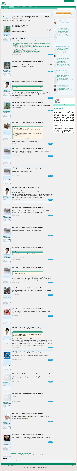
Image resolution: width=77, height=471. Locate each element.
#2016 (50, 359)
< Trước (13, 20)
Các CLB (9, 18)
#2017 (50, 381)
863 (10, 40)
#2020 (50, 442)
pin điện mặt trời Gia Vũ (61, 86)
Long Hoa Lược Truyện (61, 21)
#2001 (50, 54)
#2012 (50, 282)
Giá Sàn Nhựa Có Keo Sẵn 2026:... (63, 85)
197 (10, 406)
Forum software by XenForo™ (11, 465)
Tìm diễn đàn (4, 8)
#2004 (50, 110)
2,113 (10, 369)
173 (10, 323)
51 (10, 94)
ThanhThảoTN (20, 45)
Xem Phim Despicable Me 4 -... (62, 34)
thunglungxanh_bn (16, 18)
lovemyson (5, 382)
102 (25, 20)
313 (10, 386)
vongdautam (5, 360)
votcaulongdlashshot (21, 42)
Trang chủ (6, 6)
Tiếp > (30, 20)
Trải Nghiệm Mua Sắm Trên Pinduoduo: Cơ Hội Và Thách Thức (26, 51)
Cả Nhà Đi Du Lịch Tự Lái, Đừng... (63, 41)
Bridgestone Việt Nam (61, 65)
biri (3, 131)
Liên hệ (36, 6)
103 (27, 20)
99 (20, 20)
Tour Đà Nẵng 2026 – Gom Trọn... (63, 58)
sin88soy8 (19, 50)
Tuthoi (4, 295)
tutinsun (14, 202)
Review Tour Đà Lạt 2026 (61, 37)
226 (10, 161)
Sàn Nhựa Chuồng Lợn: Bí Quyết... (63, 88)
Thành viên (17, 6)
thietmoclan (5, 443)
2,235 (10, 447)
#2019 (50, 421)
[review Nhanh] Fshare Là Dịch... (62, 28)
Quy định (74, 465)
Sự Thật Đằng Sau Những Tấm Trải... (63, 91)
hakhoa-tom (5, 70)
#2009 (50, 215)
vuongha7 (5, 90)
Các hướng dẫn (24, 6)
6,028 (10, 38)
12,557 (10, 301)
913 (10, 303)
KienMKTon (19, 47)
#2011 (50, 259)
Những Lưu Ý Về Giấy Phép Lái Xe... (63, 64)
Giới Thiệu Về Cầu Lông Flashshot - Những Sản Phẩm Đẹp (25, 40)
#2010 (50, 235)
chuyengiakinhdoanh (60, 49)
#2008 (50, 199)
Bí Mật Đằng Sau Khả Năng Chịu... (63, 48)
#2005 (50, 143)
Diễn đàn (11, 6)
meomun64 (5, 402)
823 (10, 139)
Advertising (30, 6)
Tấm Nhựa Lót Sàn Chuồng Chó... (63, 31)
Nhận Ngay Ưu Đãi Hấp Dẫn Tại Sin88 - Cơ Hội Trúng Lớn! (25, 49)
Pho (4, 316)
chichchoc (58, 62)
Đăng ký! (64, 13)
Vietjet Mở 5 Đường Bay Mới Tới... (63, 61)
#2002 (50, 71)
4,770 (10, 137)
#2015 (50, 347)
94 (10, 427)
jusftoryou (58, 52)
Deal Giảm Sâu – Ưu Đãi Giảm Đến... (63, 75)
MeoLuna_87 (6, 422)
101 (24, 20)
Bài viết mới (10, 8)
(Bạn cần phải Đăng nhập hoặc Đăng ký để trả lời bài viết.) (42, 454)
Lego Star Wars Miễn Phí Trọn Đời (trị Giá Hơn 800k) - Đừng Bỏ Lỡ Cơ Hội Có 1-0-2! (31, 46)
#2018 (50, 401)
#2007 (50, 175)
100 (22, 20)
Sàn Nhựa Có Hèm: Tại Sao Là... (62, 78)
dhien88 (4, 157)
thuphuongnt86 (6, 34)
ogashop (58, 22)
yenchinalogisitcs (20, 52)
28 (10, 163)
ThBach (58, 29)
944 (10, 74)
